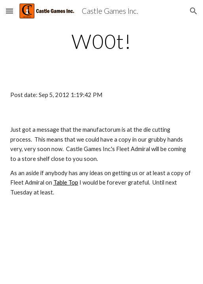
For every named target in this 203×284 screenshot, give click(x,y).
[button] (9, 11)
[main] (101, 41)
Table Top (65, 182)
